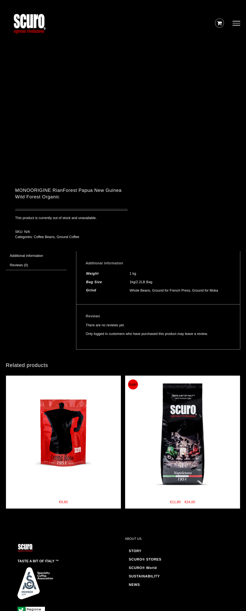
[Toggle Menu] (236, 23)
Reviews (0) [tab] (19, 265)
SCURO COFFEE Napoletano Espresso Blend (182, 497)
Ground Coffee (68, 237)
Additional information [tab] (26, 256)
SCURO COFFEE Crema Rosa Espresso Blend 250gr (63, 497)
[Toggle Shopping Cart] (219, 23)
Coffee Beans (44, 237)
